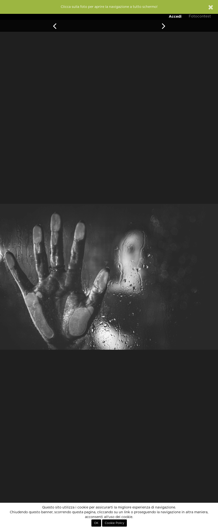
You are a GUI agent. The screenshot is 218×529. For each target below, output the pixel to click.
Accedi (175, 16)
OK (96, 523)
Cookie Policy (114, 523)
